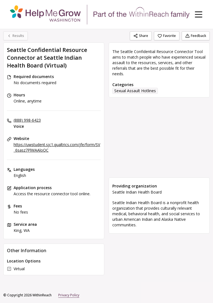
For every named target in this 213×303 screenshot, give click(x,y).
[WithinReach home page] (100, 14)
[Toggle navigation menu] (198, 14)
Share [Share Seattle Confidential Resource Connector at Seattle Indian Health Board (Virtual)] (140, 35)
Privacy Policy (68, 295)
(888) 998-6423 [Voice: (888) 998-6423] (27, 120)
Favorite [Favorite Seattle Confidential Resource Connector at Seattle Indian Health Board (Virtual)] (167, 35)
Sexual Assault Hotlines (135, 90)
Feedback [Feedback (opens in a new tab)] (195, 35)
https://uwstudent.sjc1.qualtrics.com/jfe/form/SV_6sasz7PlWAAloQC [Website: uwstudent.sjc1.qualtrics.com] (57, 147)
